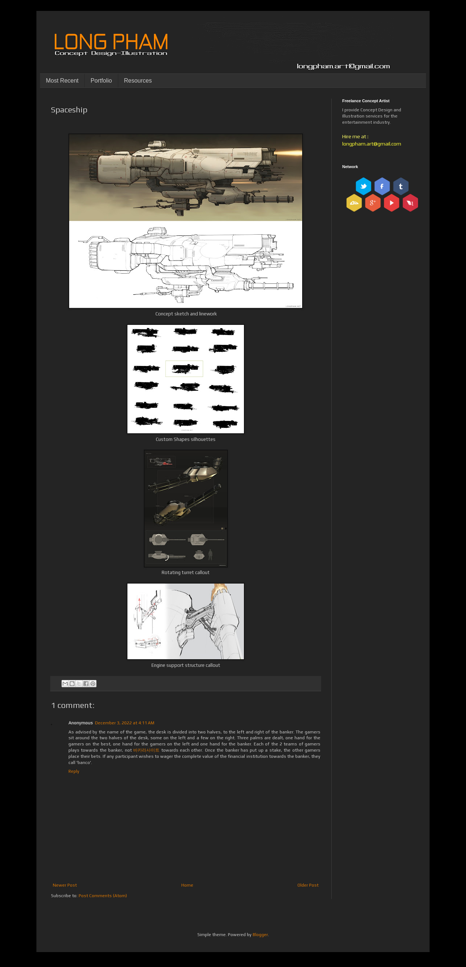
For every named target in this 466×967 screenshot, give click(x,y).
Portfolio (101, 80)
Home (187, 885)
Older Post (308, 885)
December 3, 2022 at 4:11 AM (124, 722)
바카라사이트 (146, 750)
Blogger (260, 934)
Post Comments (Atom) (103, 895)
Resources (138, 80)
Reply (73, 771)
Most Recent (62, 80)
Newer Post (65, 885)
